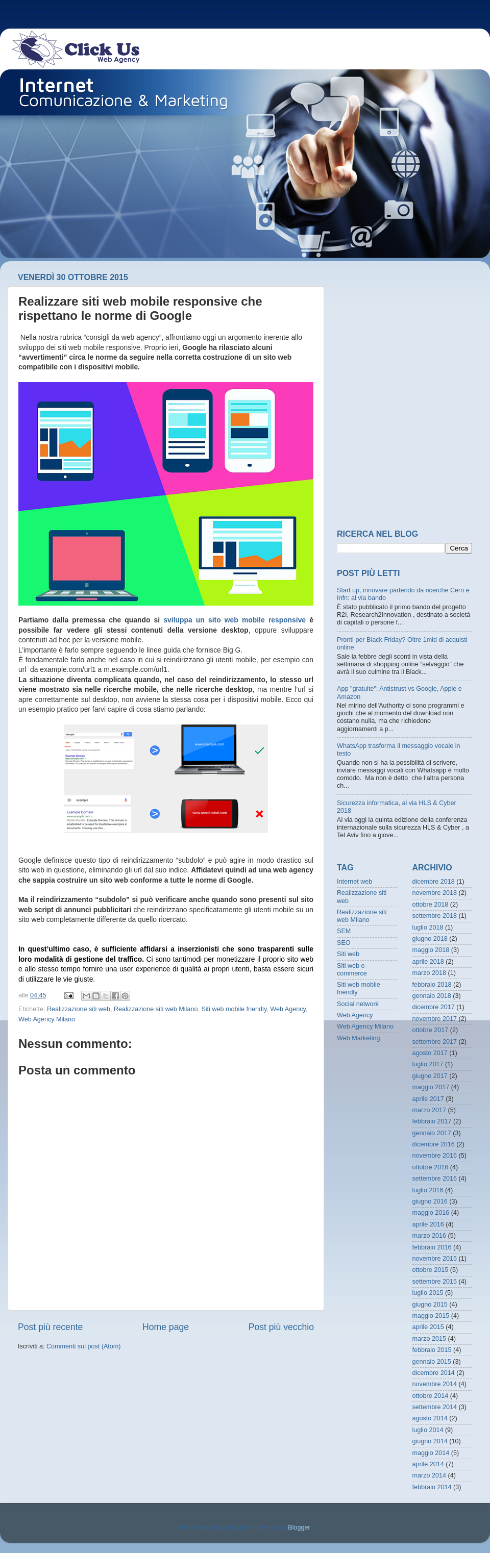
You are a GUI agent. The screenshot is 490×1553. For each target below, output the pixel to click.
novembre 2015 (434, 1258)
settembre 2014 (434, 1407)
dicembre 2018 (433, 881)
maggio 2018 (431, 950)
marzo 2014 (429, 1475)
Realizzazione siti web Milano (156, 1009)
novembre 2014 (434, 1384)
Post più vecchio (281, 1327)
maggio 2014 (431, 1453)
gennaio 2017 (431, 1133)
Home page (165, 1327)
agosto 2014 (430, 1418)
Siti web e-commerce (352, 969)
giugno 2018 (430, 938)
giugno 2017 (430, 1076)
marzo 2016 (429, 1235)
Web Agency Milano (46, 1019)
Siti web (348, 954)
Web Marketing (358, 1038)
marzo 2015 (429, 1338)
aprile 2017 (428, 1099)
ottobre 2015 (430, 1269)
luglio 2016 (428, 1190)
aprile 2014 (428, 1464)
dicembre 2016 (433, 1144)
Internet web (354, 881)
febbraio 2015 (432, 1350)
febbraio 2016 (432, 1247)
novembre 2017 (434, 1018)
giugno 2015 (430, 1304)
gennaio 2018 (431, 995)
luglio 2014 (428, 1430)
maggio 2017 (431, 1087)
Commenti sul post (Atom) (83, 1346)
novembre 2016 (434, 1155)
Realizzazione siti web (78, 1009)
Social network (358, 1004)
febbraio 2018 (432, 984)
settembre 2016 (434, 1178)
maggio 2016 (431, 1212)
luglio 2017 (428, 1064)
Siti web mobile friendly (233, 1009)
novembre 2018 (434, 892)
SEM (344, 931)
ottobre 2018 (430, 904)
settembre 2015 (434, 1281)
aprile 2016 (428, 1224)
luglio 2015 (428, 1292)
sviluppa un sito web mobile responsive (234, 620)
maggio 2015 (431, 1315)
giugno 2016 (430, 1201)
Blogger (299, 1527)
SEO (344, 942)
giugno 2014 (430, 1441)
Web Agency (288, 1009)
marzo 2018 (429, 972)
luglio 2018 (428, 927)
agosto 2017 (430, 1053)
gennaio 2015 (431, 1361)
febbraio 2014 (432, 1487)
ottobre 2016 (430, 1167)
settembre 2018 (434, 915)
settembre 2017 (434, 1041)
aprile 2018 (428, 961)
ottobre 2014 (430, 1395)
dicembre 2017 (433, 1007)
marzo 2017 (429, 1110)
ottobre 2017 (430, 1030)
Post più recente (50, 1327)
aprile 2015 (428, 1327)
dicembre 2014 (433, 1372)
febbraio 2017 (432, 1121)
